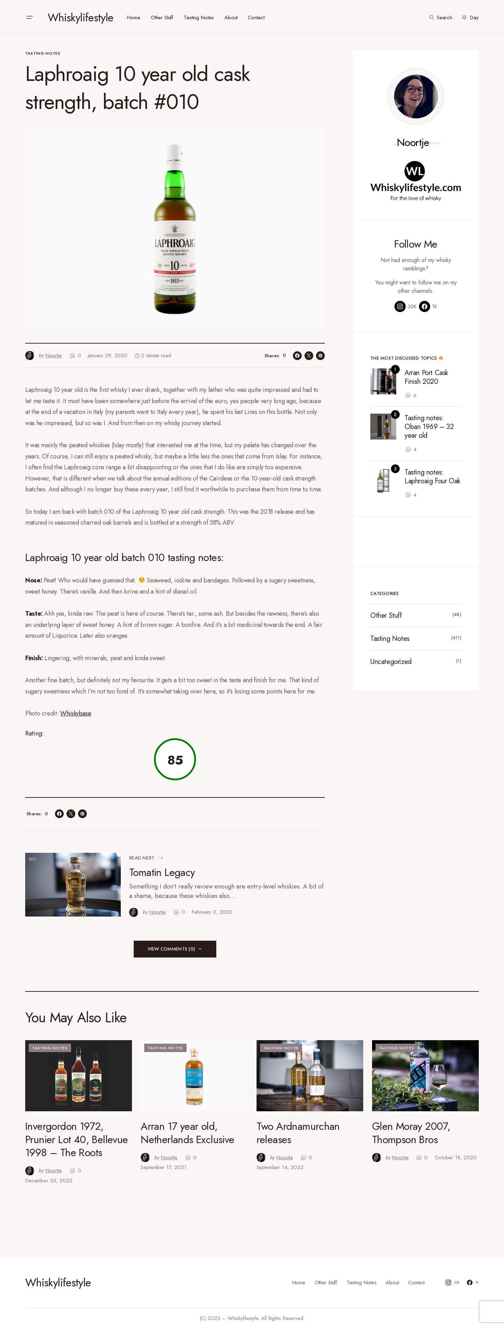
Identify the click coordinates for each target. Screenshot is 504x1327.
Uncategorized (391, 660)
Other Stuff (386, 613)
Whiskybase (75, 711)
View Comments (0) (171, 947)
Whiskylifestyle (80, 16)
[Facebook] (428, 304)
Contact (416, 1281)
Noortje (413, 140)
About (392, 1281)
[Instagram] (405, 304)
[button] (29, 16)
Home (298, 1281)
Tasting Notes (43, 51)
